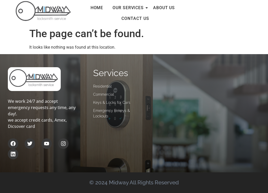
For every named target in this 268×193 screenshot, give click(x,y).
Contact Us (135, 18)
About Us (164, 7)
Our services (129, 7)
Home (97, 7)
